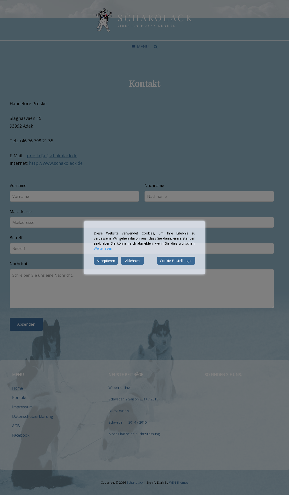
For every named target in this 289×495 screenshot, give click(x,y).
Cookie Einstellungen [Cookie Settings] (176, 260)
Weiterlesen (103, 248)
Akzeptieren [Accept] (106, 260)
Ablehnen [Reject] (132, 260)
